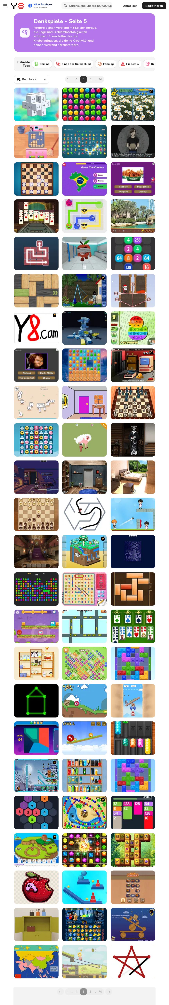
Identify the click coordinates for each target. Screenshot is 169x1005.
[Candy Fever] (36, 440)
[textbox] (31, 79)
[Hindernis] (129, 64)
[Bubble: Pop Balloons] (36, 589)
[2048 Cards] (133, 812)
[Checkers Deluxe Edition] (36, 179)
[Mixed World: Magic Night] (36, 626)
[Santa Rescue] (133, 290)
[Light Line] (36, 253)
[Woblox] (36, 290)
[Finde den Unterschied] (73, 64)
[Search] (64, 5)
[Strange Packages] (133, 141)
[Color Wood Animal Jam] (133, 775)
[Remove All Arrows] (133, 551)
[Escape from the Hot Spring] (133, 477)
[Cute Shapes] (36, 402)
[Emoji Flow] (84, 216)
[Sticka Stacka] (36, 887)
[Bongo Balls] (84, 812)
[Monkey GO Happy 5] (133, 365)
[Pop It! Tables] (133, 328)
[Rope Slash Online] (84, 887)
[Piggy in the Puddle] (84, 961)
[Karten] (152, 64)
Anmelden (130, 5)
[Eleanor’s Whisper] (36, 551)
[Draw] (36, 328)
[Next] (149, 63)
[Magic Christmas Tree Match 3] (84, 365)
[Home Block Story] (36, 141)
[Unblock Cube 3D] (36, 104)
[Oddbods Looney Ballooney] (133, 700)
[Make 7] (36, 812)
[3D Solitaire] (36, 216)
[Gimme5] (133, 104)
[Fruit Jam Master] (84, 663)
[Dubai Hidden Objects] (133, 216)
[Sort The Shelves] (84, 775)
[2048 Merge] (133, 253)
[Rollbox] (84, 700)
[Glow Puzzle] (36, 700)
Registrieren (154, 5)
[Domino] (42, 64)
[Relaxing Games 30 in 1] (84, 440)
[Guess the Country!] (84, 179)
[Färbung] (105, 64)
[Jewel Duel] (84, 924)
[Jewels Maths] (84, 850)
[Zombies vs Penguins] (36, 775)
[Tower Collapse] (84, 328)
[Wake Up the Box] (133, 924)
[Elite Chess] (36, 514)
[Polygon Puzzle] (36, 738)
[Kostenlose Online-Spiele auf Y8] (17, 6)
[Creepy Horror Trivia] (36, 365)
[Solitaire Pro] (133, 626)
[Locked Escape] (84, 477)
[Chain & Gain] (84, 141)
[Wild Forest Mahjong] (133, 850)
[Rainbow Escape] (84, 402)
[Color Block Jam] (133, 663)
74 (100, 79)
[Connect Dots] (133, 961)
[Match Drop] (84, 104)
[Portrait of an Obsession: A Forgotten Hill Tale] (133, 440)
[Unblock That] (133, 589)
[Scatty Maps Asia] (36, 961)
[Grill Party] (133, 887)
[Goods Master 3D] (36, 663)
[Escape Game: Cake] (36, 924)
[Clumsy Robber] (84, 290)
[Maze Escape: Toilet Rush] (84, 514)
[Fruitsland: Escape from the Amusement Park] (84, 253)
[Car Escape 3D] (84, 626)
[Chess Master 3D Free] (133, 402)
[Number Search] (84, 589)
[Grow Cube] (84, 551)
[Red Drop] (84, 738)
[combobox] (31, 79)
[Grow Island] (36, 850)
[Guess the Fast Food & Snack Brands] (133, 179)
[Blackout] (36, 477)
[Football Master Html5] (133, 514)
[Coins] (133, 738)
